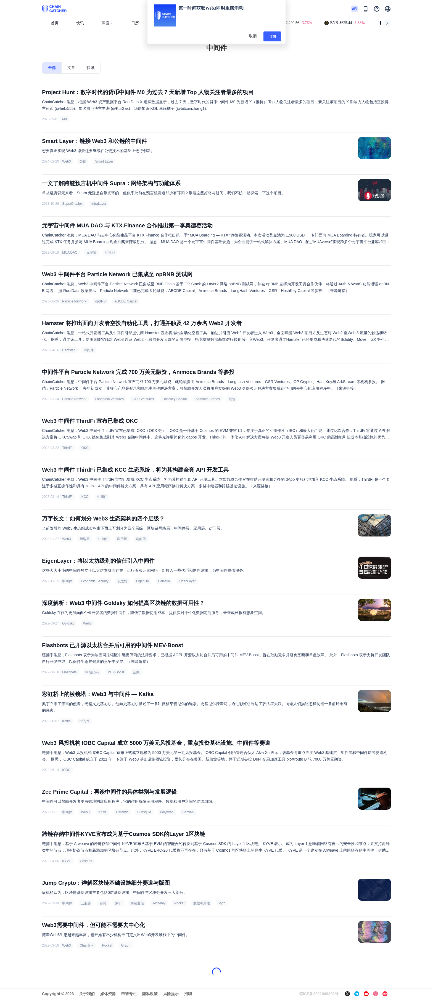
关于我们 (87, 994)
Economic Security (94, 581)
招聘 (188, 994)
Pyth (222, 903)
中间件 (89, 350)
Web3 (66, 161)
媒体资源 (108, 994)
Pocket (179, 903)
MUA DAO (69, 252)
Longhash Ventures (109, 399)
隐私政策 (150, 994)
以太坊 (122, 581)
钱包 (232, 399)
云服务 (86, 903)
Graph (125, 945)
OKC (85, 448)
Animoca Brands (208, 399)
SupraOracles (72, 204)
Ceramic (122, 812)
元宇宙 (91, 252)
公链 (83, 161)
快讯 (80, 23)
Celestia (164, 581)
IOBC (66, 770)
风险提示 (171, 994)
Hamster (68, 350)
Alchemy (159, 903)
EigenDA (142, 581)
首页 (55, 23)
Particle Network (74, 301)
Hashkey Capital (175, 399)
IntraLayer (98, 204)
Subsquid (144, 812)
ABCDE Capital (126, 301)
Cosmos (86, 861)
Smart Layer (104, 161)
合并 (136, 672)
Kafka (66, 721)
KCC (84, 497)
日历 (135, 23)
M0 (64, 119)
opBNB (100, 301)
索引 (118, 903)
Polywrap (166, 812)
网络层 (84, 539)
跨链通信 (137, 903)
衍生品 (110, 252)
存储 (103, 903)
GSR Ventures (143, 399)
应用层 (122, 539)
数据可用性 (201, 903)
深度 (107, 23)
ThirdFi (67, 448)
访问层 (141, 539)
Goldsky (68, 623)
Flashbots (69, 672)
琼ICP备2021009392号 (319, 994)
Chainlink (86, 945)
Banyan (188, 812)
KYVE (102, 812)
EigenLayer (187, 581)
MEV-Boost (115, 672)
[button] (387, 9)
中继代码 (92, 672)
